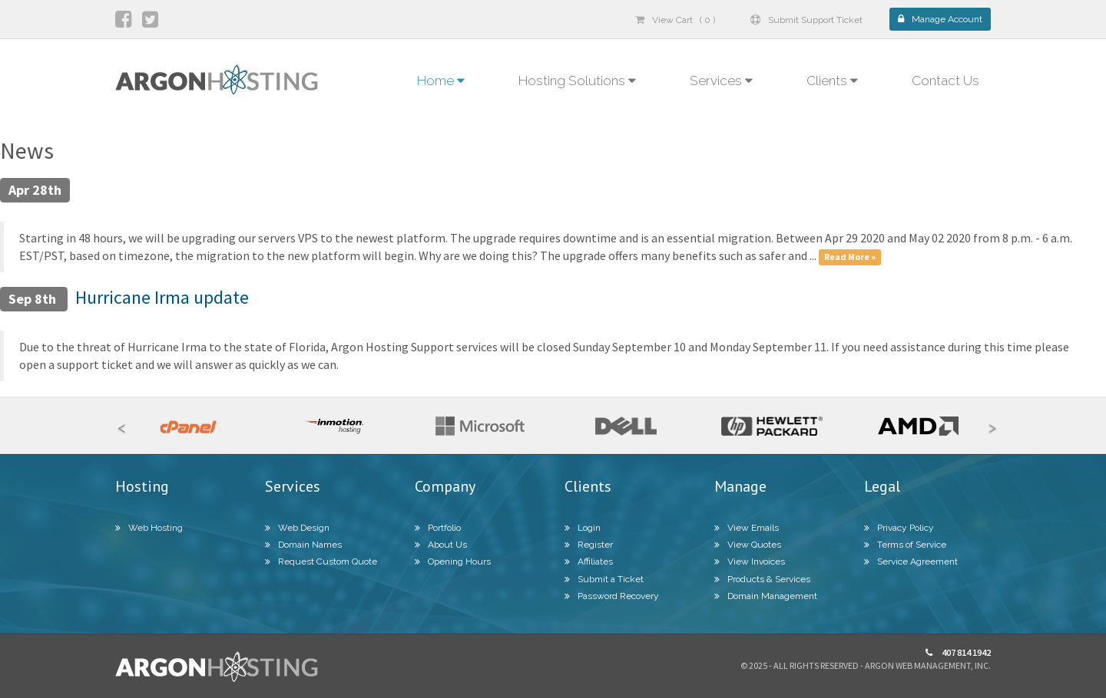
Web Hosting (149, 527)
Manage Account (940, 19)
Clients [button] (832, 80)
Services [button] (721, 80)
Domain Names (303, 544)
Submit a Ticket (604, 579)
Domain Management (765, 596)
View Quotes (747, 544)
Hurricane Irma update (162, 297)
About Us (441, 544)
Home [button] (441, 80)
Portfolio (438, 527)
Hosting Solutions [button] (577, 80)
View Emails (746, 527)
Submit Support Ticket (806, 20)
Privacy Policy (899, 527)
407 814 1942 (958, 652)
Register (589, 544)
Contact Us (945, 80)
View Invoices (749, 561)
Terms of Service (905, 544)
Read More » (850, 256)
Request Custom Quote (321, 561)
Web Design (297, 527)
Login (583, 527)
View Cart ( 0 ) (675, 20)
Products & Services (762, 579)
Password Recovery (612, 596)
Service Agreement (911, 561)
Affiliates (589, 561)
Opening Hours (453, 561)
